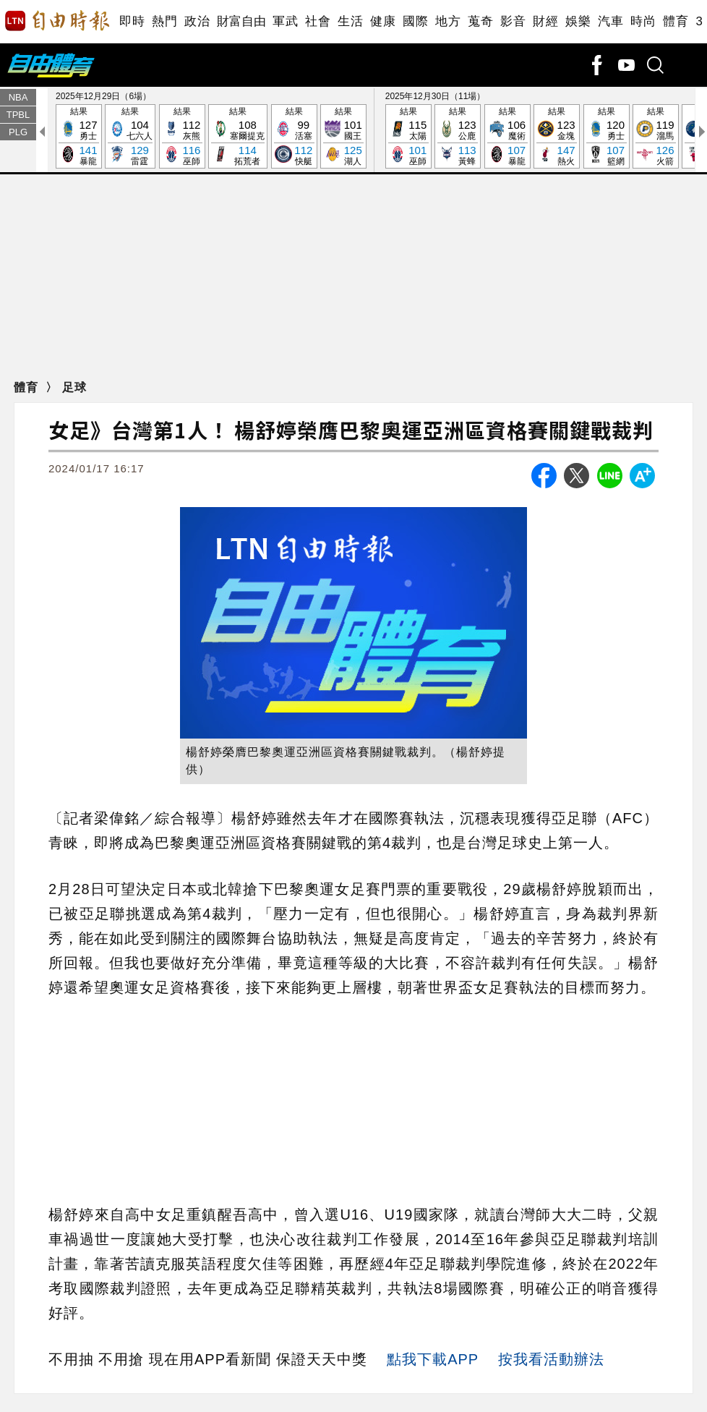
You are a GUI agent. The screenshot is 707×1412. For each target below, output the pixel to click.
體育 (675, 21)
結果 (79, 137)
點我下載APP (433, 1359)
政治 (197, 21)
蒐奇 (480, 21)
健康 (382, 21)
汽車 (610, 21)
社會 (317, 21)
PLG (18, 132)
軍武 (285, 21)
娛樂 (578, 21)
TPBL (18, 114)
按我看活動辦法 (551, 1359)
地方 (447, 21)
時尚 (643, 21)
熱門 (164, 21)
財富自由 (241, 21)
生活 (350, 21)
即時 (132, 21)
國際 (415, 21)
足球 (74, 387)
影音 (513, 21)
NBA (18, 97)
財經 (545, 21)
